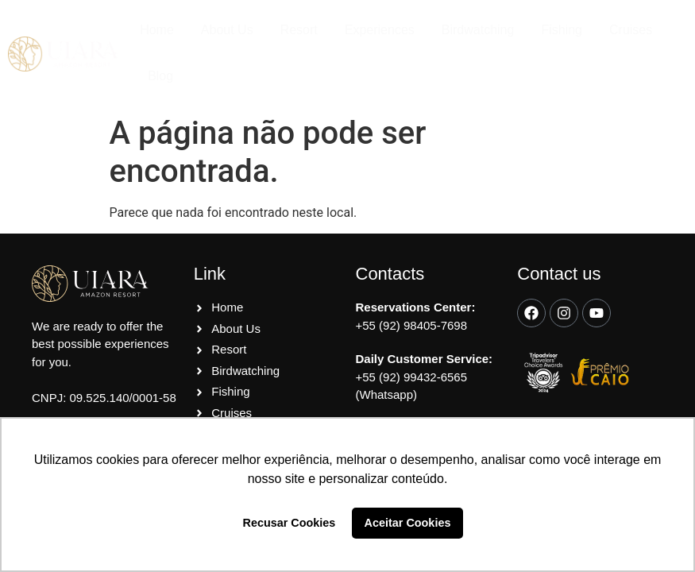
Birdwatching (478, 30)
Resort (299, 30)
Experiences (380, 30)
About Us (227, 30)
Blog (160, 76)
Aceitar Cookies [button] (408, 522)
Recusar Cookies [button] (289, 522)
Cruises (630, 30)
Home (157, 30)
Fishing (561, 30)
